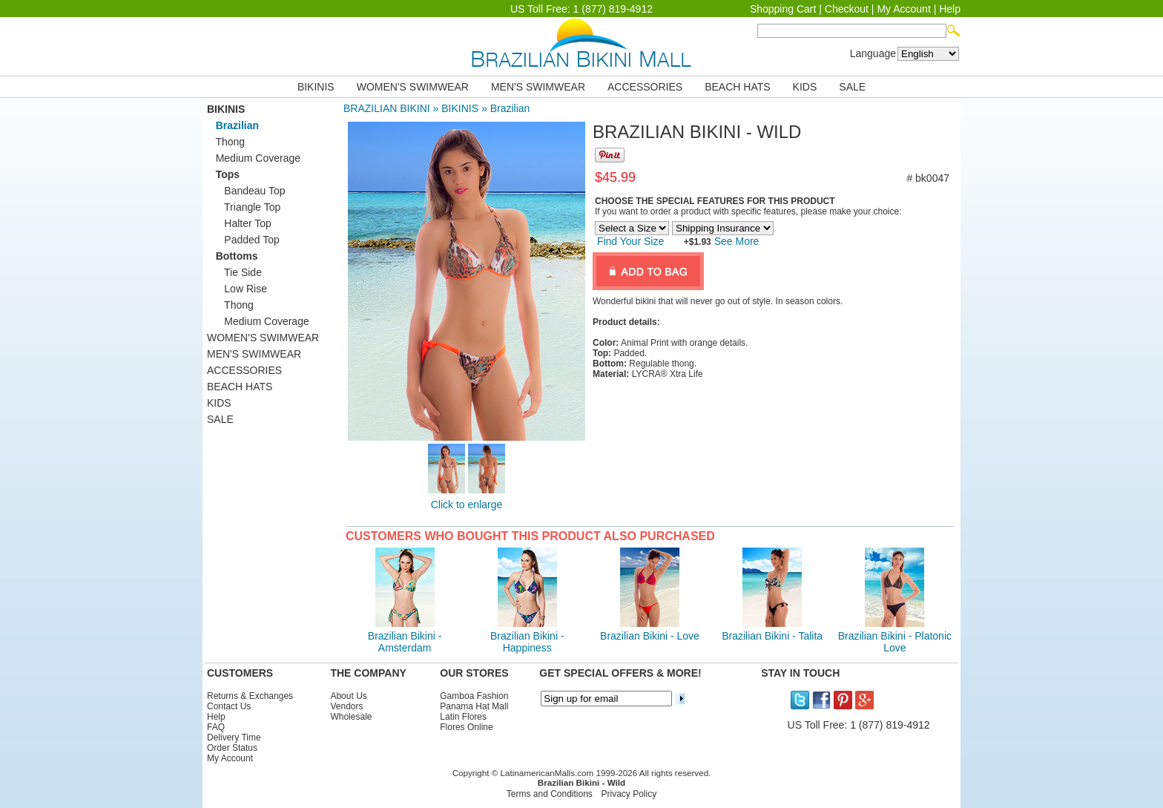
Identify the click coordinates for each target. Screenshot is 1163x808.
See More (735, 241)
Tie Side (234, 272)
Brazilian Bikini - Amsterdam (405, 642)
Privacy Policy (629, 794)
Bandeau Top (246, 191)
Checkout (847, 9)
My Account (903, 9)
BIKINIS (316, 87)
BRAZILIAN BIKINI (386, 108)
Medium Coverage (253, 158)
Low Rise (237, 289)
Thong (226, 142)
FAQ (216, 727)
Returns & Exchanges (250, 696)
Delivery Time (234, 737)
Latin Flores (463, 717)
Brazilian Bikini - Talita (772, 636)
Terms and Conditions (550, 794)
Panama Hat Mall (474, 706)
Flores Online (466, 727)
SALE (852, 87)
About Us (348, 696)
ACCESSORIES (644, 87)
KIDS (805, 87)
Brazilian (510, 108)
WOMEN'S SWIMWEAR (413, 87)
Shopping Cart (783, 9)
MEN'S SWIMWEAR (538, 87)
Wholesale (351, 717)
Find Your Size (630, 241)
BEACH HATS (737, 87)
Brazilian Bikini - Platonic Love (895, 642)
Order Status (232, 748)
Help (950, 9)
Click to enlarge (467, 504)
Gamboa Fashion (474, 696)
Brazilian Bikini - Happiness (527, 642)
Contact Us (229, 706)
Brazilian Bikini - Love (649, 636)
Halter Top (239, 223)
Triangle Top (243, 207)
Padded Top (243, 240)
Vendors (346, 706)
